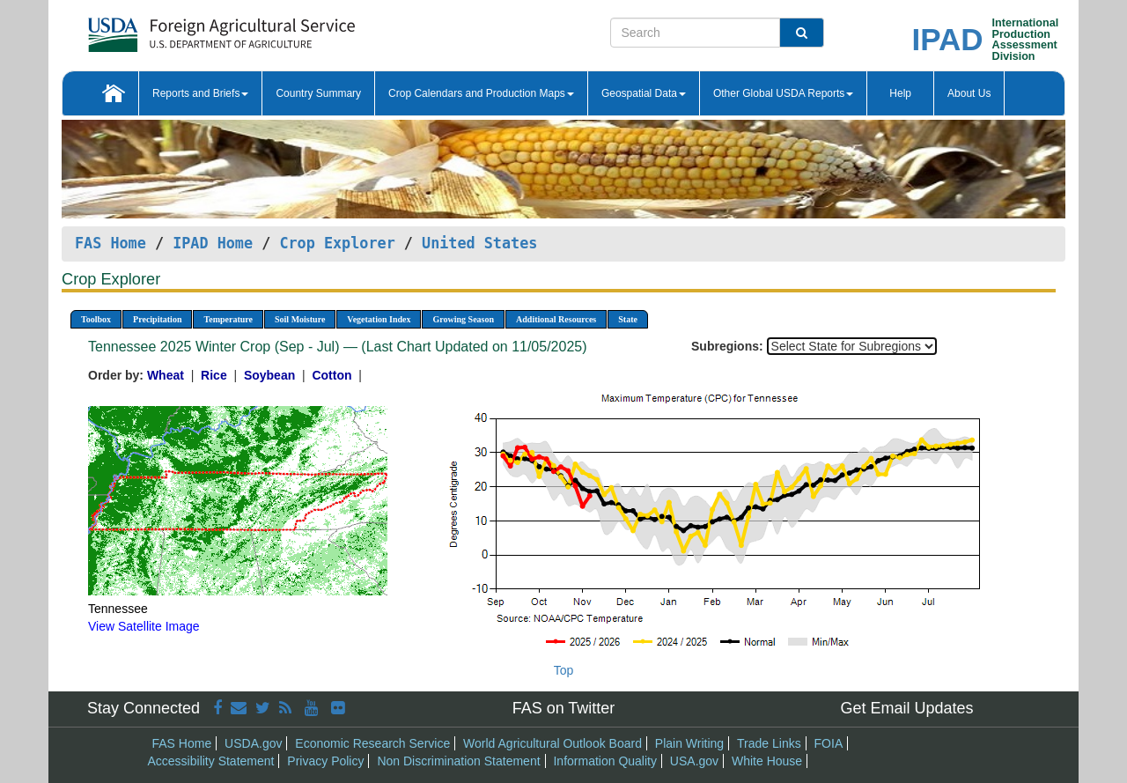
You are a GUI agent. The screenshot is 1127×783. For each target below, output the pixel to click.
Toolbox (96, 319)
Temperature (228, 319)
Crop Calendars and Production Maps (481, 93)
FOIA (828, 743)
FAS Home (110, 243)
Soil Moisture (300, 319)
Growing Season (463, 319)
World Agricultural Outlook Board (552, 743)
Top (564, 670)
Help (900, 93)
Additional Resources (556, 319)
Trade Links (769, 743)
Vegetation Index (378, 319)
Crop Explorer (336, 243)
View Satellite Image (144, 626)
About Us (969, 93)
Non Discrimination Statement (458, 761)
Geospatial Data (643, 93)
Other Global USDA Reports (783, 93)
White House (767, 761)
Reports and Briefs (200, 93)
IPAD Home (213, 243)
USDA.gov (253, 743)
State (627, 319)
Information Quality (605, 761)
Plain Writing (689, 743)
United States (479, 243)
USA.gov (694, 761)
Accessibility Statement (211, 761)
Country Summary (318, 93)
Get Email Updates (906, 708)
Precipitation (157, 319)
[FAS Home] (177, 29)
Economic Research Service (372, 743)
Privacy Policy (325, 761)
